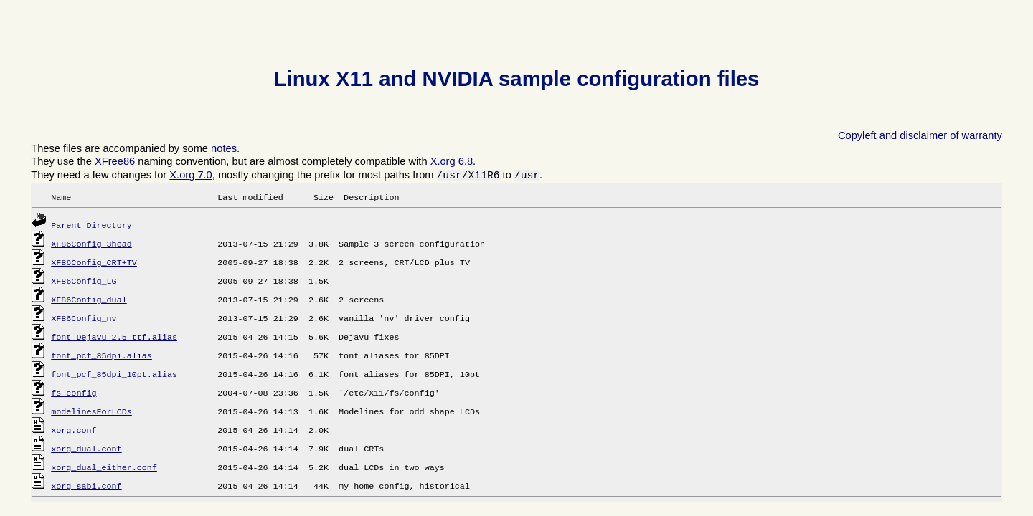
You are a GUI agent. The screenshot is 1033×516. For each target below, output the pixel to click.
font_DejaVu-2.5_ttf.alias (114, 338)
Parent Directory (91, 226)
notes (224, 148)
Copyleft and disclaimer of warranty (920, 135)
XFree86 (115, 161)
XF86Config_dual (89, 300)
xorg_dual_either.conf (104, 468)
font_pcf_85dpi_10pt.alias (114, 375)
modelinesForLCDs (91, 412)
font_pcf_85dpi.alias (101, 356)
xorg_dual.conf (86, 449)
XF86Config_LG (83, 282)
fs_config (73, 393)
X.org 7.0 (190, 175)
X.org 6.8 (451, 161)
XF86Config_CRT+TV (94, 263)
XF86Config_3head (91, 244)
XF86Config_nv (83, 319)
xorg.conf (73, 431)
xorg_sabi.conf (86, 487)
